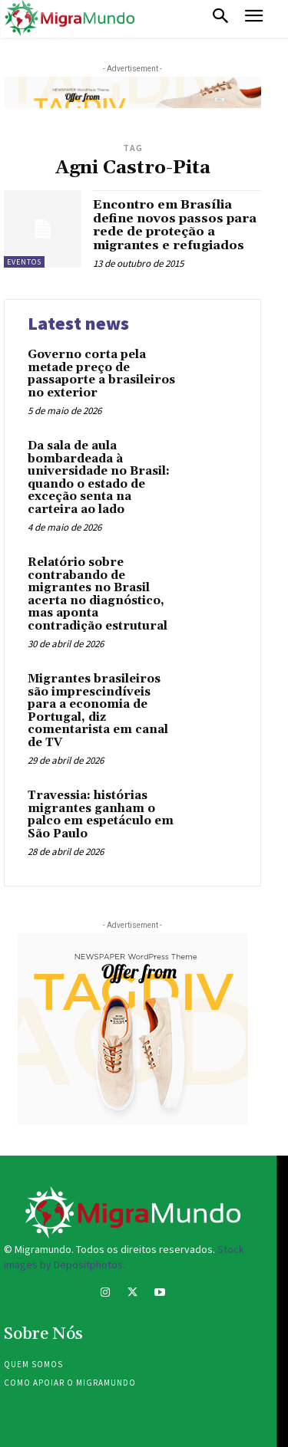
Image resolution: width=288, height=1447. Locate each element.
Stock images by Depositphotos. (124, 1256)
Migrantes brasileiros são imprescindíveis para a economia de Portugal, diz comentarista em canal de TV (98, 711)
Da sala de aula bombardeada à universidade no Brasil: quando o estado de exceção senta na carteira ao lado (99, 478)
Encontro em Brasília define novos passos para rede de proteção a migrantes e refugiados (175, 225)
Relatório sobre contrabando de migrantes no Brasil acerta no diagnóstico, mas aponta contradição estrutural (97, 594)
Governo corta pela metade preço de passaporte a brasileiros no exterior (101, 373)
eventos (24, 262)
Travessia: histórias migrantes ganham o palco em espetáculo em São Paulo (101, 814)
